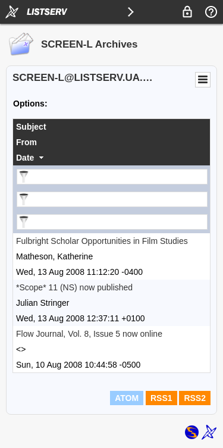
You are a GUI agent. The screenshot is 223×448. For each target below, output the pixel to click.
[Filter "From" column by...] (112, 199)
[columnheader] (111, 126)
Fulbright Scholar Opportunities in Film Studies (102, 241)
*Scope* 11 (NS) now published (74, 287)
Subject (31, 126)
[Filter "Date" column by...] (112, 222)
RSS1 (161, 398)
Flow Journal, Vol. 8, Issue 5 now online (89, 334)
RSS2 (195, 398)
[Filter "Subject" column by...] (112, 176)
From (26, 142)
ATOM (127, 398)
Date (25, 157)
